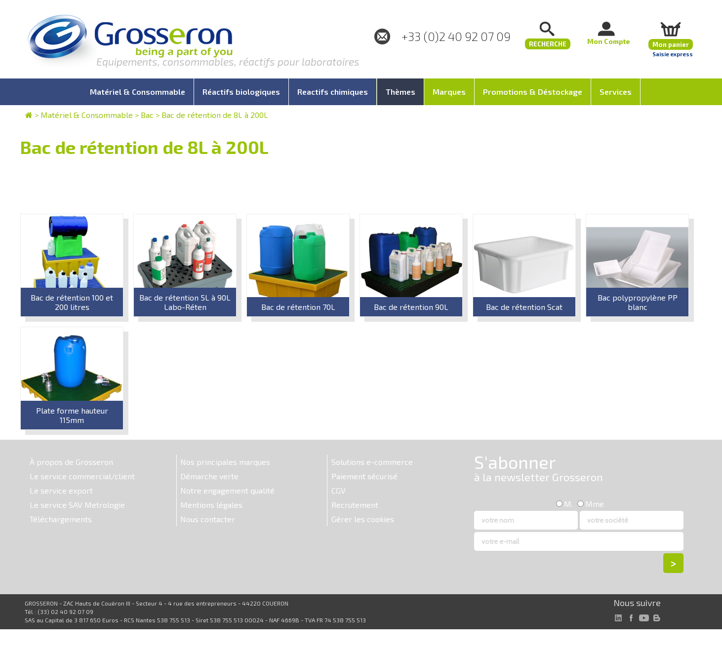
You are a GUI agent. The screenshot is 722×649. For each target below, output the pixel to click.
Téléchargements (61, 519)
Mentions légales (211, 504)
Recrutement (354, 504)
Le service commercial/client (82, 476)
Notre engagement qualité (227, 490)
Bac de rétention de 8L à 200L (214, 114)
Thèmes (400, 91)
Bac (147, 114)
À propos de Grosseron (71, 461)
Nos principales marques (225, 461)
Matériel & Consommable (86, 114)
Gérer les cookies (362, 519)
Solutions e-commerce (372, 461)
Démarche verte (209, 476)
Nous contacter (207, 519)
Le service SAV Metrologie (77, 504)
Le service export (61, 490)
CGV (338, 490)
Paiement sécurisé (364, 476)
